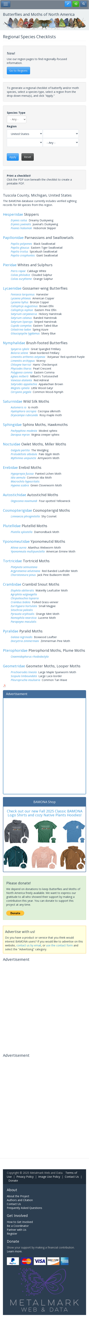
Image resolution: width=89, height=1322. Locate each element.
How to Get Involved (20, 1222)
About (12, 1189)
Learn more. (14, 1251)
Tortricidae (12, 561)
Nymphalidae (14, 342)
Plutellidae (12, 525)
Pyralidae (10, 631)
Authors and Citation (20, 1200)
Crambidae (12, 584)
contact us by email (28, 945)
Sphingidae (12, 424)
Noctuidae (11, 444)
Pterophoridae (15, 650)
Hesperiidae (13, 214)
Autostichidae (14, 494)
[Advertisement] (44, 745)
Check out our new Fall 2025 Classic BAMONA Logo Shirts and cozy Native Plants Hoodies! (44, 813)
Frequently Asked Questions (24, 1208)
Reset (27, 157)
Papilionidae (13, 237)
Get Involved (17, 1215)
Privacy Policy (25, 1176)
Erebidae (10, 467)
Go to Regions (18, 70)
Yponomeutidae (16, 541)
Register (12, 1233)
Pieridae (10, 264)
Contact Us (72, 1176)
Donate (13, 1180)
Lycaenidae (12, 288)
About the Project (18, 1196)
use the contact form (59, 945)
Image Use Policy (49, 1176)
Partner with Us (16, 1230)
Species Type (16, 112)
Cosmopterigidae (17, 510)
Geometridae (14, 666)
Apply (12, 157)
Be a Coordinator (18, 1226)
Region (12, 126)
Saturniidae (12, 401)
